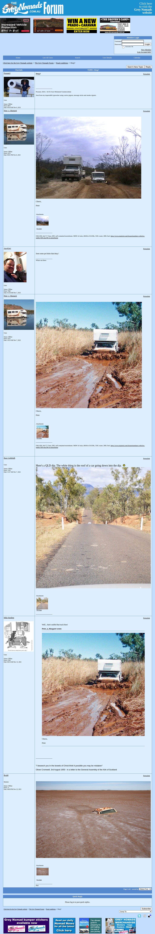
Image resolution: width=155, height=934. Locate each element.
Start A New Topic (135, 67)
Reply (148, 67)
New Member (146, 50)
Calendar (137, 58)
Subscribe (146, 909)
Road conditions (62, 63)
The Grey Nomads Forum (44, 63)
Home (18, 58)
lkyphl (6, 775)
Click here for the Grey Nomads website (17, 63)
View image (39, 228)
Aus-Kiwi (7, 248)
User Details (107, 58)
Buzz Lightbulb (9, 458)
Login (147, 44)
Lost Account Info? (144, 52)
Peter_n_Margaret (10, 111)
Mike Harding (9, 618)
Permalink (146, 74)
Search (77, 58)
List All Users (48, 58)
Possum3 (7, 73)
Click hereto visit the (143, 8)
